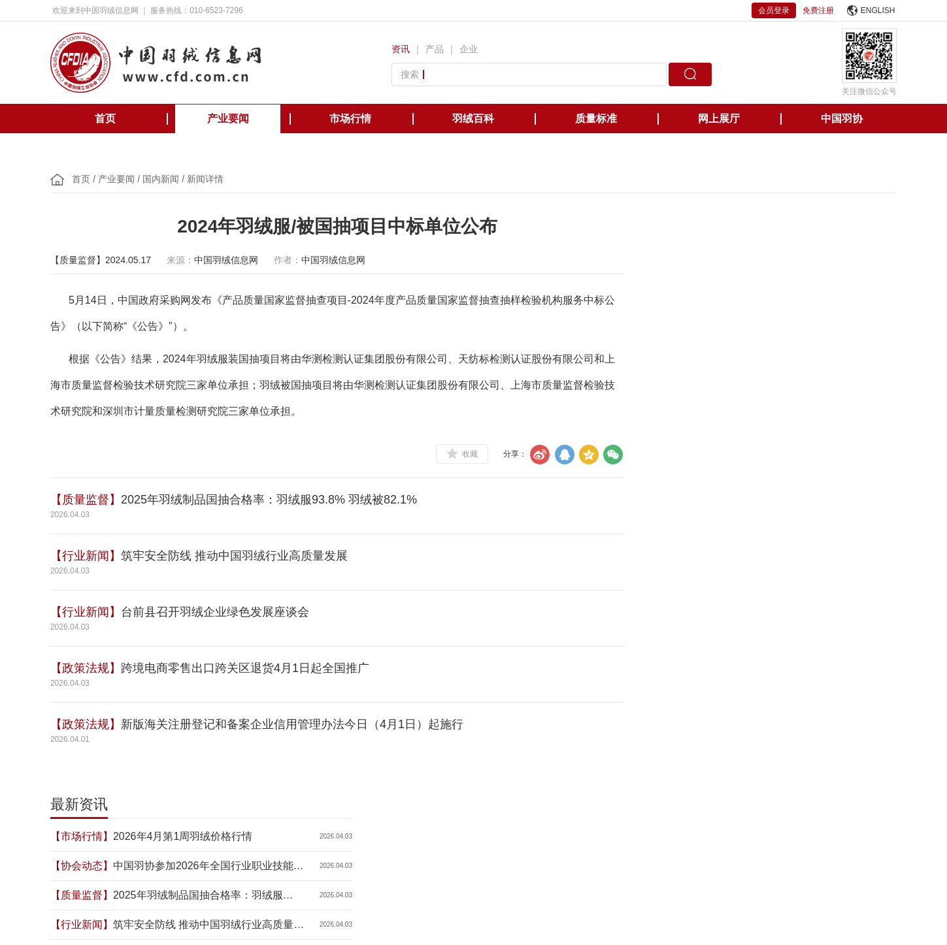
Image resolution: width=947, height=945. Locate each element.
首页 (105, 118)
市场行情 (350, 118)
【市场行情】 (658, 271)
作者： (289, 260)
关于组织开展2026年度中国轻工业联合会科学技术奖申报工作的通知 (763, 449)
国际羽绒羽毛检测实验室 (716, 811)
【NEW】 (649, 447)
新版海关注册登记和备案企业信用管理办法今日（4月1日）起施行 (294, 724)
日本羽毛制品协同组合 (500, 811)
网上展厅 (719, 118)
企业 (468, 49)
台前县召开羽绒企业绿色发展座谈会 (217, 611)
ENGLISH (871, 10)
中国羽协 (842, 118)
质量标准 (596, 118)
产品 (434, 49)
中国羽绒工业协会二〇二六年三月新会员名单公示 (761, 537)
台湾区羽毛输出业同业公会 (606, 811)
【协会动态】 (658, 300)
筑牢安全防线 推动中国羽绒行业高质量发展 (236, 555)
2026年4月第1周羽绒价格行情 (759, 271)
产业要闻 (228, 118)
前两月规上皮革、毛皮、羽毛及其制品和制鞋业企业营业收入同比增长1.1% (767, 508)
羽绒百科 (473, 118)
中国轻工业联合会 (162, 811)
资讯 (400, 49)
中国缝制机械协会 (809, 811)
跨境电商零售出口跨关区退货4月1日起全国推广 (247, 668)
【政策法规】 (87, 668)
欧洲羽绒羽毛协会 (319, 811)
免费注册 (818, 10)
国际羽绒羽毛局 (241, 811)
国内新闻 (162, 179)
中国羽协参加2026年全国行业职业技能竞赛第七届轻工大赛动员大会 (769, 302)
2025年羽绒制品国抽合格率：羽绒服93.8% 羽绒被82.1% (271, 499)
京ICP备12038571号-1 (343, 917)
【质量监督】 (87, 499)
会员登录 (773, 10)
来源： (182, 260)
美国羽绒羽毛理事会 (406, 811)
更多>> (882, 580)
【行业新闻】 (87, 555)
